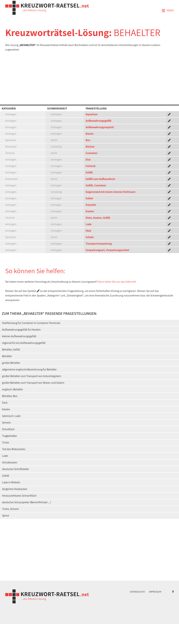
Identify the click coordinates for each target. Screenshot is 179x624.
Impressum (155, 591)
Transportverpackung (99, 243)
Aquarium (92, 114)
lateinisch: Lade (11, 416)
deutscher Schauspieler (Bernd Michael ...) (26, 502)
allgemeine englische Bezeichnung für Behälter (29, 369)
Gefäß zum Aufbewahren (100, 179)
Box (88, 140)
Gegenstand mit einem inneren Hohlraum (110, 192)
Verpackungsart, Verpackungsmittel (107, 250)
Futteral (90, 166)
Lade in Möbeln (11, 482)
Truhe (5, 442)
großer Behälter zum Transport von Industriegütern (31, 376)
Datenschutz (137, 591)
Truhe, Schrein (10, 509)
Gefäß (89, 172)
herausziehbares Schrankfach (19, 495)
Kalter (89, 198)
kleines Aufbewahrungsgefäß (19, 336)
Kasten (90, 211)
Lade (88, 224)
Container (92, 153)
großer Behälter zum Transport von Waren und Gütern (33, 383)
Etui (88, 159)
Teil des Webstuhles (13, 449)
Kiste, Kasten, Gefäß (98, 218)
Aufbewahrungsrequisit (100, 127)
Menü (168, 10)
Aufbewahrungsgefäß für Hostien (21, 329)
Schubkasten (9, 462)
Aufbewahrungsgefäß (98, 121)
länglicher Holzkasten (14, 489)
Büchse (90, 146)
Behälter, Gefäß (11, 349)
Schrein (6, 422)
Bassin (90, 133)
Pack (88, 230)
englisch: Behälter (12, 389)
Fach (5, 402)
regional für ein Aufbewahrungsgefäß (23, 343)
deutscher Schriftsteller (15, 469)
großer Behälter (11, 363)
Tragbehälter (9, 436)
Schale (90, 237)
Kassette (91, 205)
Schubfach (8, 429)
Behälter (7, 356)
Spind (5, 515)
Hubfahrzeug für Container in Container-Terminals (31, 323)
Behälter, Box (9, 396)
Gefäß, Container (96, 185)
